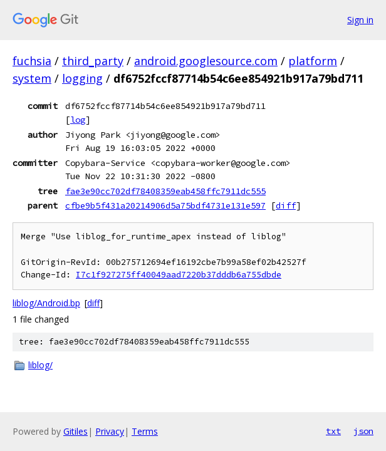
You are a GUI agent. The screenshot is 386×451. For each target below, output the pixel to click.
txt (333, 431)
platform (312, 60)
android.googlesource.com (206, 60)
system (32, 78)
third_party (92, 60)
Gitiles (75, 431)
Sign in (360, 20)
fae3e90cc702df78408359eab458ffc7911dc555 (165, 191)
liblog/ (40, 365)
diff (286, 205)
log (77, 119)
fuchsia (32, 60)
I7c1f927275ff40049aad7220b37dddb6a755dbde (178, 274)
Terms (145, 431)
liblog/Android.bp (46, 303)
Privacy (109, 431)
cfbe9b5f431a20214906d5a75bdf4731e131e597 (165, 205)
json (363, 431)
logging (82, 78)
